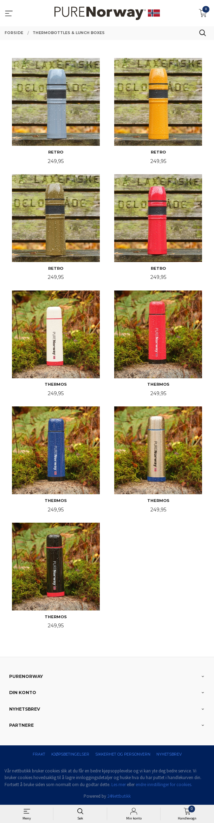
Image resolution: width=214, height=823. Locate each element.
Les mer (118, 785)
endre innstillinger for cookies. (164, 785)
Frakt (39, 754)
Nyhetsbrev (169, 754)
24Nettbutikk (119, 796)
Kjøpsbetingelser (70, 754)
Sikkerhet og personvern (122, 754)
